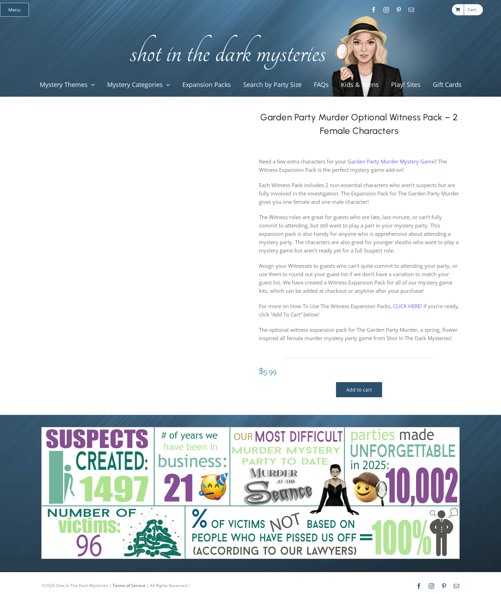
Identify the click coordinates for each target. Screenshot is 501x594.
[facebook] (373, 10)
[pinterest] (398, 10)
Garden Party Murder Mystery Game (391, 161)
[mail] (411, 10)
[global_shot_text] (226, 33)
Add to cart (359, 389)
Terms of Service (129, 585)
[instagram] (386, 10)
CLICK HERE (407, 306)
